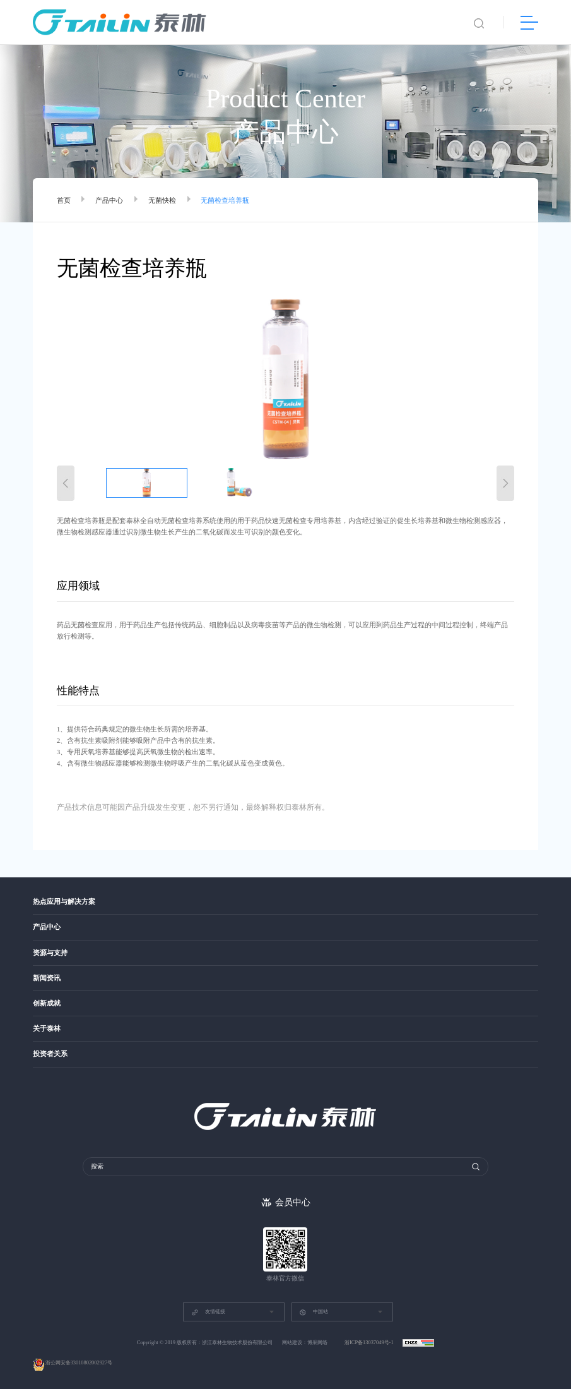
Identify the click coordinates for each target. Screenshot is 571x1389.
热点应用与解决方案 (64, 901)
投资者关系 (50, 1053)
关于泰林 (47, 1028)
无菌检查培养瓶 (225, 200)
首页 (64, 200)
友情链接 (208, 1312)
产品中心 (109, 200)
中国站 (313, 1312)
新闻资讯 (47, 978)
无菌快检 (162, 200)
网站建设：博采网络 (304, 1342)
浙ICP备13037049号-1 (369, 1342)
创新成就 (47, 1003)
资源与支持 (50, 952)
